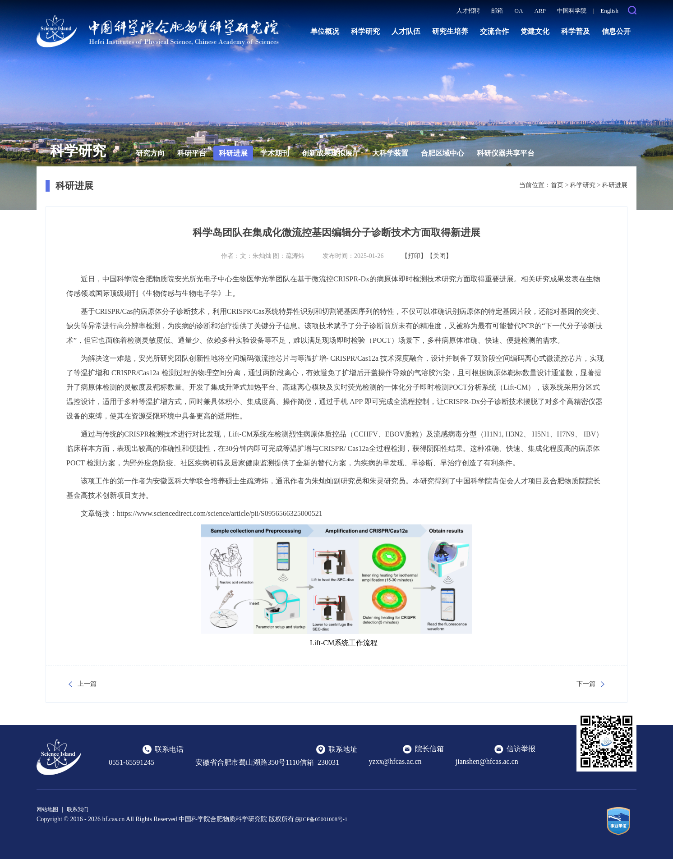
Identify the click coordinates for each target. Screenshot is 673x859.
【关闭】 (439, 256)
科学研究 (365, 31)
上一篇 (87, 683)
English (609, 10)
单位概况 (324, 31)
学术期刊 (274, 153)
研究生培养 (450, 31)
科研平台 (191, 153)
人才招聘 (468, 10)
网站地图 (49, 809)
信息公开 (616, 31)
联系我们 (83, 809)
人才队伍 (406, 31)
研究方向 (150, 153)
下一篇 (585, 683)
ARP (540, 10)
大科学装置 (390, 153)
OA (519, 10)
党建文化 (535, 31)
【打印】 (414, 256)
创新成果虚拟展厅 (331, 153)
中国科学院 (571, 10)
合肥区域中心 (442, 153)
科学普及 (575, 31)
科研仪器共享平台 (506, 153)
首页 (557, 185)
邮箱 (497, 10)
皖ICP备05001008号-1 (325, 818)
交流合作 (494, 31)
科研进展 (233, 153)
